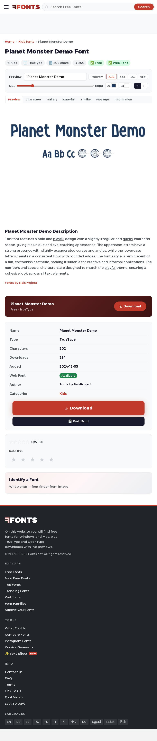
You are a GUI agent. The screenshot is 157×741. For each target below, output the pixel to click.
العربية (96, 722)
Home (10, 41)
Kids (63, 394)
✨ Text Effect (21, 653)
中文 (74, 722)
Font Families (15, 603)
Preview (14, 99)
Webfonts (13, 597)
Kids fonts (26, 41)
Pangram (97, 76)
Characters (33, 99)
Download (130, 306)
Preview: (15, 77)
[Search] (98, 7)
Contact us (13, 672)
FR (46, 722)
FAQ (8, 678)
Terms (10, 684)
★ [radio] (13, 459)
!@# (143, 76)
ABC (111, 76)
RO (37, 722)
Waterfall (68, 99)
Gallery (52, 99)
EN (9, 722)
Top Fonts (13, 584)
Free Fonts (13, 572)
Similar (86, 99)
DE (18, 722)
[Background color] (126, 85)
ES (27, 722)
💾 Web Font (78, 421)
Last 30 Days (15, 703)
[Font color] (113, 85)
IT (55, 722)
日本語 (110, 722)
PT (64, 722)
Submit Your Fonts (19, 610)
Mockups (102, 99)
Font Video (13, 697)
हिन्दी (123, 722)
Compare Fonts (17, 634)
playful (58, 239)
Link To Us (13, 691)
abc (122, 76)
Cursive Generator (19, 647)
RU (84, 722)
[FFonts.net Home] (26, 6)
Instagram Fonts (18, 641)
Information (123, 99)
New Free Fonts (17, 578)
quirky (128, 239)
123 (132, 76)
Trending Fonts (17, 591)
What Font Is (15, 628)
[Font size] (55, 85)
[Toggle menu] (6, 7)
